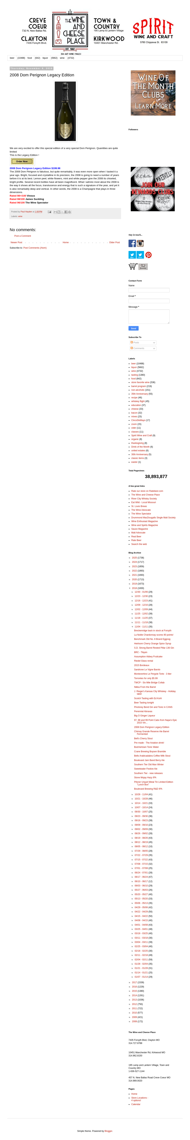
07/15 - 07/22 (141, 859)
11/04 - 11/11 (141, 626)
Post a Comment (22, 236)
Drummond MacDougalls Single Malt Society (153, 517)
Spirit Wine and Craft (141, 435)
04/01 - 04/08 (141, 925)
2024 (135, 562)
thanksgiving (137, 443)
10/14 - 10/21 (141, 803)
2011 (135, 1008)
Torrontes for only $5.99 (146, 678)
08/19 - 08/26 (141, 838)
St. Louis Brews (139, 506)
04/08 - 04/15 (141, 920)
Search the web (139, 544)
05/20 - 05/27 (141, 894)
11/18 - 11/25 (141, 618)
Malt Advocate (138, 532)
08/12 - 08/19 (141, 842)
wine (62, 58)
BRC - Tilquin (140, 652)
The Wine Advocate (141, 510)
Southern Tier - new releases (148, 773)
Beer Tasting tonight (144, 702)
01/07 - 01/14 (141, 977)
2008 (135, 1021)
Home (66, 242)
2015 (135, 991)
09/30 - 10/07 (141, 811)
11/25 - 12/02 (141, 613)
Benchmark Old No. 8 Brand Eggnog (152, 639)
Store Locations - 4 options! (139, 1099)
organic (135, 439)
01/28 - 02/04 (141, 964)
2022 (135, 570)
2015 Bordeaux (141, 665)
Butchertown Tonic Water (146, 747)
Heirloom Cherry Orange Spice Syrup (152, 643)
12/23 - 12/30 (141, 596)
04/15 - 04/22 (141, 916)
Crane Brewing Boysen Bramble (150, 751)
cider (133, 428)
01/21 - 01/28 (141, 968)
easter (134, 462)
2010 (135, 1012)
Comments (137, 348)
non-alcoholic (138, 390)
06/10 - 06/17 (141, 881)
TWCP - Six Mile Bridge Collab (149, 682)
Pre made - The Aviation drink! (149, 742)
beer (12, 58)
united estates (138, 450)
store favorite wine (140, 382)
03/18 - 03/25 (141, 933)
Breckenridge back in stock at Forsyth (152, 630)
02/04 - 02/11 (141, 959)
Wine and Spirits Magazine (144, 525)
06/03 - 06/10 (141, 885)
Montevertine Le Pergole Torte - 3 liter (153, 674)
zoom (134, 424)
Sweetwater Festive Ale (145, 768)
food (30, 58)
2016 (135, 986)
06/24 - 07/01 (141, 872)
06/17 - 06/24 (141, 877)
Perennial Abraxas (143, 711)
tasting (134, 375)
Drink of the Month (140, 447)
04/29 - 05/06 (141, 907)
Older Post (114, 242)
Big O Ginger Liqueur (144, 715)
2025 (135, 557)
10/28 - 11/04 (141, 794)
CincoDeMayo (138, 420)
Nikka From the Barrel (145, 687)
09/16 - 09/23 (141, 820)
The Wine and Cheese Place (145, 494)
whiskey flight (138, 401)
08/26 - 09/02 (141, 833)
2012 (135, 1004)
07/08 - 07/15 (141, 864)
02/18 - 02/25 (141, 951)
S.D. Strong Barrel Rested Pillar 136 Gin (154, 648)
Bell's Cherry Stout (143, 738)
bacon (134, 413)
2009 (135, 1017)
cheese (135, 409)
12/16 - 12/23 (141, 600)
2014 (135, 995)
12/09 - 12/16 (141, 605)
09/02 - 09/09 (141, 829)
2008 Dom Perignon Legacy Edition (151, 727)
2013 (135, 999)
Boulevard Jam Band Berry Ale (149, 760)
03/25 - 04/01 (141, 929)
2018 (135, 588)
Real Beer (136, 536)
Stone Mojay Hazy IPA (145, 777)
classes (135, 431)
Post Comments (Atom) (35, 248)
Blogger (108, 1131)
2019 (135, 583)
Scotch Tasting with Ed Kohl (148, 698)
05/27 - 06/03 (141, 890)
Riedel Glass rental (143, 661)
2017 (135, 982)
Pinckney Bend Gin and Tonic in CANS (153, 707)
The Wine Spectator (141, 513)
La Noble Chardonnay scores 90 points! (153, 635)
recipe (134, 397)
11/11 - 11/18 (141, 622)
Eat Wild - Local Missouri (143, 502)
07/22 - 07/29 (141, 855)
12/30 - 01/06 (141, 592)
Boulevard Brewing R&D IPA (148, 789)
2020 (135, 579)
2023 (135, 566)
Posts (135, 342)
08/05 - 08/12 (141, 846)
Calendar (135, 1104)
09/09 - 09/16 (141, 825)
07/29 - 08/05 (141, 851)
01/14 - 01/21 (141, 972)
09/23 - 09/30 (141, 816)
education (136, 405)
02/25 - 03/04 (141, 946)
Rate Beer (136, 540)
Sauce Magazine (139, 529)
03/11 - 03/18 (141, 938)
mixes (134, 416)
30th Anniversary (139, 454)
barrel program (138, 386)
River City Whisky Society (144, 498)
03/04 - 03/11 (141, 942)
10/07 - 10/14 (141, 807)
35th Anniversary (139, 394)
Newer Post (16, 242)
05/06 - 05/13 (141, 903)
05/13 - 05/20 (141, 898)
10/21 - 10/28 (141, 798)
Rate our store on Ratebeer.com (147, 491)
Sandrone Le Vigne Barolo (147, 669)
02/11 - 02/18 (141, 955)
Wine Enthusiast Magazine (144, 521)
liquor (45, 58)
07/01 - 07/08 (141, 868)
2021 (135, 575)
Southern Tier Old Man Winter (149, 764)
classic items (137, 458)
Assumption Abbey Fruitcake (148, 656)
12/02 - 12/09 (141, 609)
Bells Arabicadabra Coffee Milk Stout (152, 755)
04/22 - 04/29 (141, 911)
